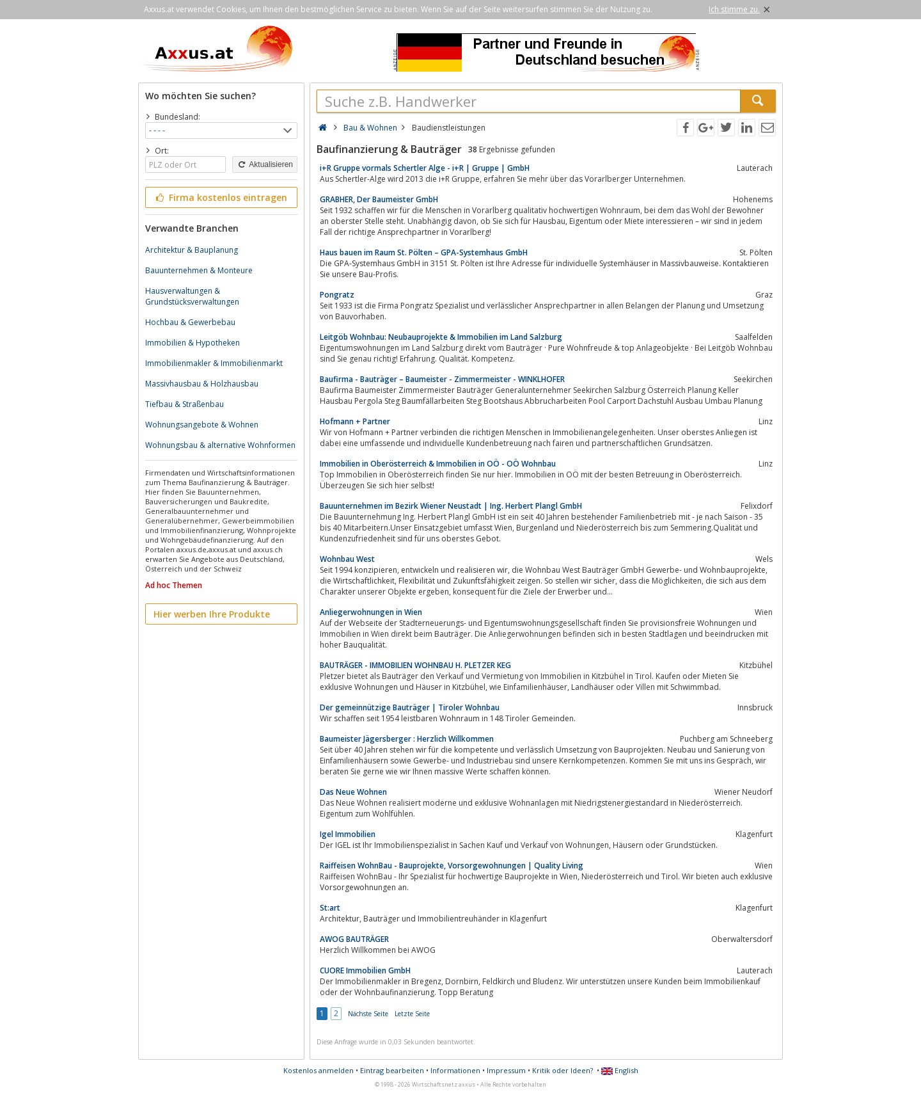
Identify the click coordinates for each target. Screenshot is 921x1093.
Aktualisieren (265, 164)
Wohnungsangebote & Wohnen (201, 424)
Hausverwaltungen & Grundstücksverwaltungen (192, 296)
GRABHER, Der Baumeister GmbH (379, 199)
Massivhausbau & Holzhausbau (201, 383)
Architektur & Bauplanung (191, 249)
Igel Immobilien (347, 834)
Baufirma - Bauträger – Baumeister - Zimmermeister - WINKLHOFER (442, 379)
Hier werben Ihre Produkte (212, 614)
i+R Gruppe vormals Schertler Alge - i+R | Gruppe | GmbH (425, 168)
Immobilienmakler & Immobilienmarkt (214, 363)
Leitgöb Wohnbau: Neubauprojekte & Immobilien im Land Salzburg (441, 336)
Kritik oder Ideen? (562, 1070)
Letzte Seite (412, 1013)
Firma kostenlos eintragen (220, 197)
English (619, 1070)
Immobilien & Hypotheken (192, 342)
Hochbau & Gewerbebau (190, 322)
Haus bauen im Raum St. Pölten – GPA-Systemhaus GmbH (424, 252)
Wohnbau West (347, 559)
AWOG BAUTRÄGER (354, 939)
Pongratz (337, 294)
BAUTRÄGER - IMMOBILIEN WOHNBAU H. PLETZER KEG (415, 665)
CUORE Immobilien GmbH (365, 970)
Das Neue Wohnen (353, 791)
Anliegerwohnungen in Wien (371, 612)
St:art (330, 907)
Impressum (506, 1070)
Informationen (455, 1070)
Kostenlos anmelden (318, 1070)
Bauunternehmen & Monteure (199, 270)
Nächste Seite (368, 1013)
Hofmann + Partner (355, 421)
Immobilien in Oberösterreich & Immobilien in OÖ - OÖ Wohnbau (438, 463)
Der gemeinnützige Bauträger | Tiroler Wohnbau (410, 707)
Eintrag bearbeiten (392, 1070)
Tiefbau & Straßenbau (184, 404)
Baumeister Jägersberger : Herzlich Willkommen (407, 738)
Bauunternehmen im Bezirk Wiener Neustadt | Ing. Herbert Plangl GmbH (451, 505)
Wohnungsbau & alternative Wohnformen (220, 445)
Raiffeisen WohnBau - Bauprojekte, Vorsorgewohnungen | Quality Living (451, 865)
